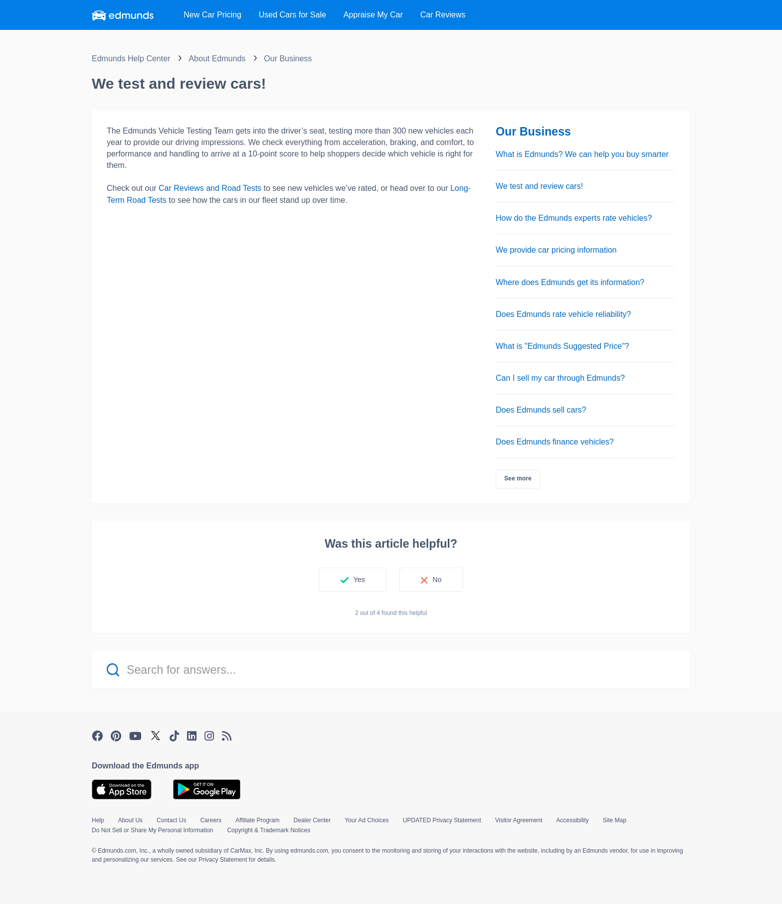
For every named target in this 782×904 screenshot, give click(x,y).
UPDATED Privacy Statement (442, 820)
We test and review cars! (539, 186)
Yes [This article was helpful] (359, 580)
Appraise (373, 14)
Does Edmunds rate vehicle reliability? (563, 314)
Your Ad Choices (367, 820)
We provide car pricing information (556, 250)
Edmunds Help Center (131, 58)
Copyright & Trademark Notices (268, 830)
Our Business (288, 58)
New (212, 14)
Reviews (443, 14)
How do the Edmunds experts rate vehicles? (574, 218)
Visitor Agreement (519, 820)
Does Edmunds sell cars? (541, 410)
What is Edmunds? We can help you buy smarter (582, 154)
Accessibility (572, 820)
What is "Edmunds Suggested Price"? (562, 346)
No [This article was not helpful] (436, 580)
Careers (210, 820)
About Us (130, 820)
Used (292, 14)
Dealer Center (312, 820)
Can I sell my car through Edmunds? (560, 378)
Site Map (614, 820)
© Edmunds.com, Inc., (121, 850)
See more (518, 478)
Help (98, 820)
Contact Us (171, 820)
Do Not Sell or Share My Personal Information (152, 830)
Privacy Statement (222, 859)
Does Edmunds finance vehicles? (555, 442)
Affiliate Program (257, 820)
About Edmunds (217, 58)
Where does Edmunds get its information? (570, 282)
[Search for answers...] (391, 669)
